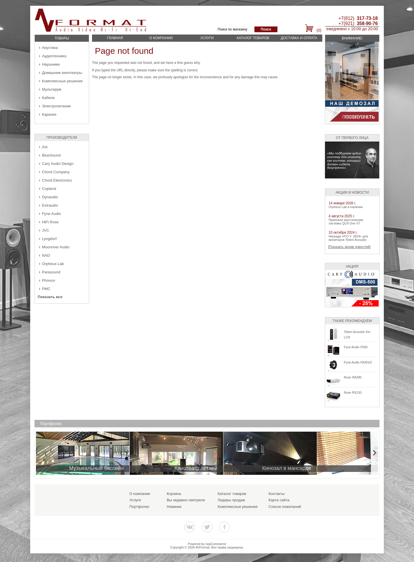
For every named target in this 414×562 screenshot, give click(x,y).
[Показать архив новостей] (349, 247)
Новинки (174, 506)
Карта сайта (279, 500)
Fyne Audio (51, 214)
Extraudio (50, 205)
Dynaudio (50, 197)
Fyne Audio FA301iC (358, 362)
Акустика (50, 47)
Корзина (174, 493)
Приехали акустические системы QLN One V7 (346, 221)
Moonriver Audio (55, 247)
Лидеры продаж (231, 500)
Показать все (50, 297)
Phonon (48, 280)
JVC (45, 230)
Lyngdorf (49, 239)
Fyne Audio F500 (355, 347)
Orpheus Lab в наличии (346, 207)
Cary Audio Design (57, 163)
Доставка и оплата (299, 38)
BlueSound (51, 155)
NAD (46, 255)
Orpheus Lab (53, 264)
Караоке (49, 114)
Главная (115, 38)
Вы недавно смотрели (186, 500)
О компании (160, 38)
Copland (49, 188)
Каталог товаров (253, 38)
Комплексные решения (62, 81)
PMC (46, 289)
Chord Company (56, 172)
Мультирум (51, 89)
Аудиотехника (54, 56)
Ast (44, 147)
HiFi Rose (50, 222)
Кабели (48, 98)
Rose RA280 (353, 377)
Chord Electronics (57, 180)
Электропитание (56, 106)
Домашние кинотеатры (62, 73)
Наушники (51, 64)
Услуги (207, 38)
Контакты (277, 493)
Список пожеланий (285, 506)
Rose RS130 (353, 392)
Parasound (51, 272)
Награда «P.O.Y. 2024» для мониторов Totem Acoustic (348, 238)
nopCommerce (216, 544)
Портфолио (139, 506)
